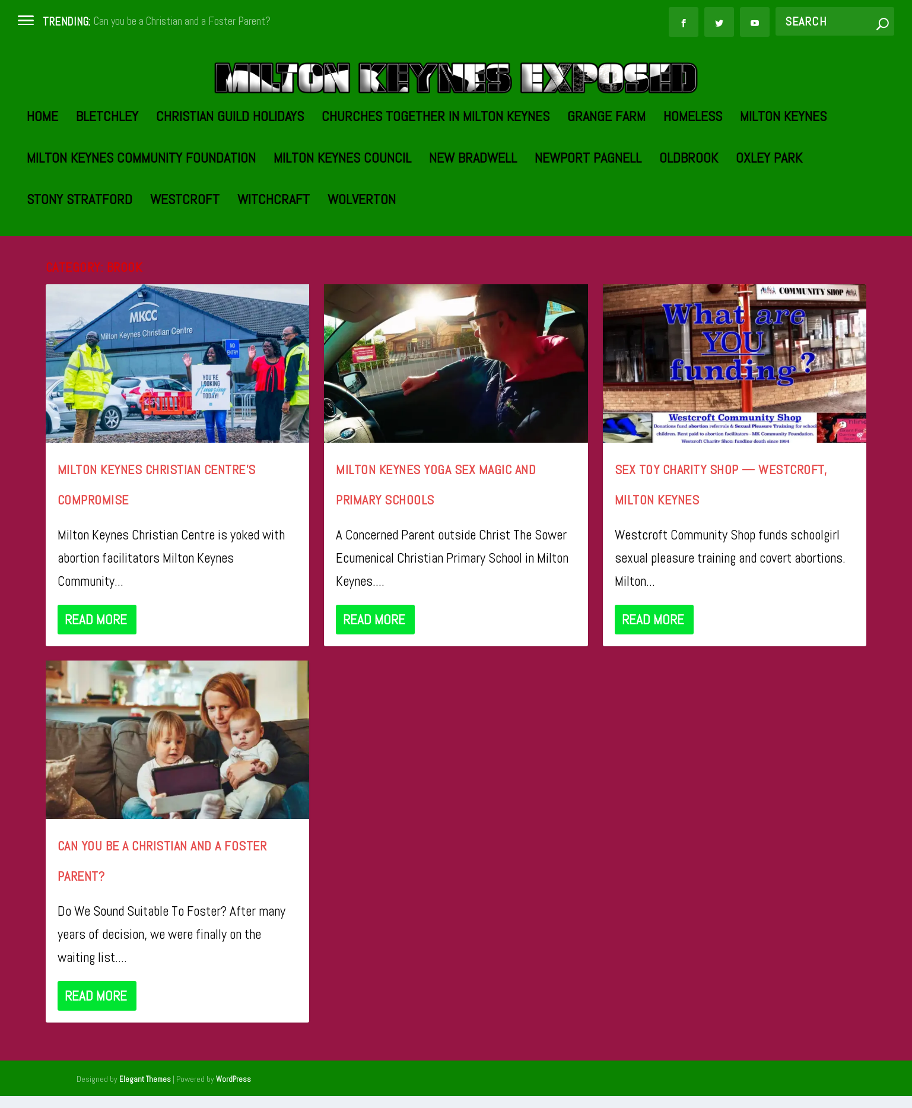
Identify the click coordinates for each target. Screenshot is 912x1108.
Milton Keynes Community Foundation (141, 214)
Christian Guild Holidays (230, 172)
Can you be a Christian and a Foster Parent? (182, 21)
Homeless (692, 172)
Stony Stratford (79, 255)
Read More (96, 673)
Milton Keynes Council (342, 214)
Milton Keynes (783, 172)
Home (42, 172)
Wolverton (362, 255)
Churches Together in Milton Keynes (435, 172)
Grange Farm (606, 172)
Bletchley (107, 172)
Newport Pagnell (588, 214)
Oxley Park (769, 214)
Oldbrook (688, 214)
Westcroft (185, 255)
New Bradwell (473, 214)
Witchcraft (273, 255)
